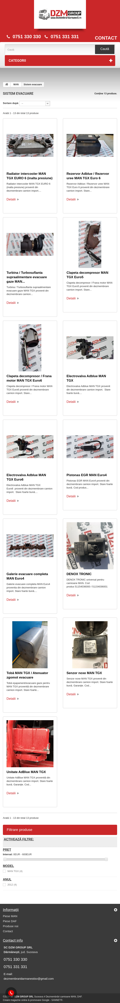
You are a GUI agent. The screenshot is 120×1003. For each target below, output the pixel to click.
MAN (16, 84)
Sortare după (10, 103)
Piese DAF (10, 921)
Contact (8, 931)
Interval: (8, 854)
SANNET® (56, 1000)
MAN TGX (15, 871)
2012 (12, 884)
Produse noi (10, 926)
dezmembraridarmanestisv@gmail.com (29, 978)
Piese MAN (10, 916)
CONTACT (106, 38)
